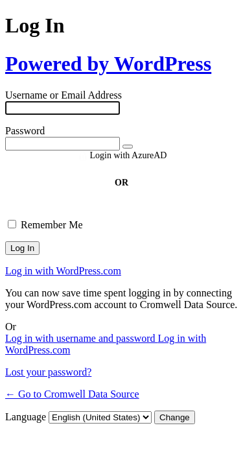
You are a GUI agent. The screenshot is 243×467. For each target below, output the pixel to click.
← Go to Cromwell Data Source (72, 394)
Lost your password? (48, 371)
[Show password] (127, 147)
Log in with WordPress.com (63, 270)
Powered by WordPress (108, 63)
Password (25, 130)
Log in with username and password (81, 338)
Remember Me (52, 224)
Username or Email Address (63, 95)
